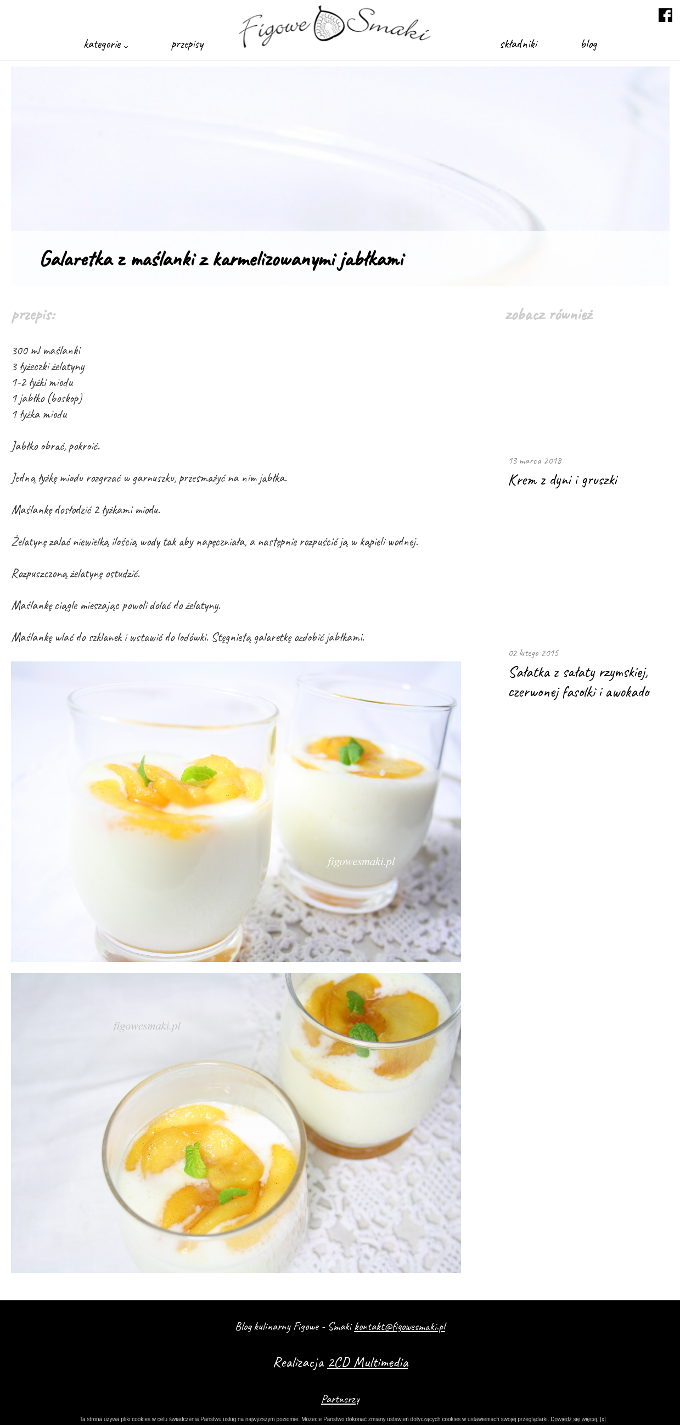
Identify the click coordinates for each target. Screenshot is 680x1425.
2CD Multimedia (367, 1361)
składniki (517, 44)
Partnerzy (340, 1398)
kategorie (105, 44)
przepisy (187, 44)
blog (588, 44)
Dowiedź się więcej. (574, 1419)
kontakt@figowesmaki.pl (399, 1326)
